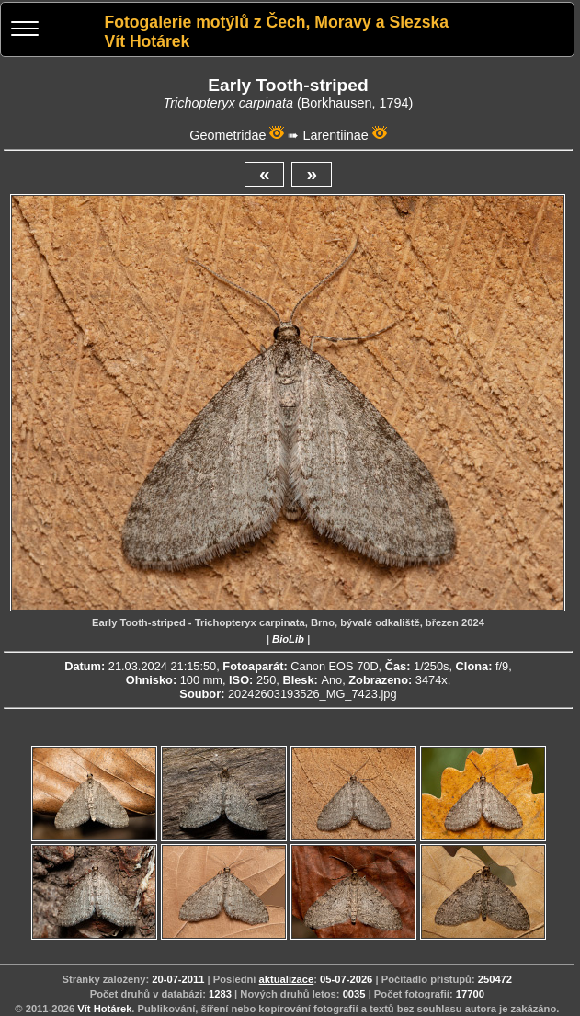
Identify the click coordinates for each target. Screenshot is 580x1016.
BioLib (288, 639)
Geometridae (227, 135)
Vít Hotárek (104, 1008)
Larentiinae (335, 135)
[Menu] (25, 31)
